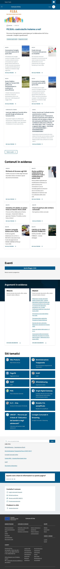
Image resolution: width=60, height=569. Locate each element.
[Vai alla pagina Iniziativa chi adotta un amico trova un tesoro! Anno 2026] (11, 220)
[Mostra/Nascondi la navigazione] (2, 7)
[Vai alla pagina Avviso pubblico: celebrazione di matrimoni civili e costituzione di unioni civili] (37, 198)
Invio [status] (52, 441)
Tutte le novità (11, 152)
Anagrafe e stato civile (23, 528)
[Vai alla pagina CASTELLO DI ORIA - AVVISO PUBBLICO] (37, 245)
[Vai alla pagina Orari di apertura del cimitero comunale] (37, 220)
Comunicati (46, 530)
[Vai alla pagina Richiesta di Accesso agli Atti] (11, 198)
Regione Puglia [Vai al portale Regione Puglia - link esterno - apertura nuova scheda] (8, 2)
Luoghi (45, 540)
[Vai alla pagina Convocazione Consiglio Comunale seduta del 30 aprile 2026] (10, 72)
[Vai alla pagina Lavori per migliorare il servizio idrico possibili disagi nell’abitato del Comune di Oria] (11, 143)
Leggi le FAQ (27, 548)
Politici (6, 533)
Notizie (45, 528)
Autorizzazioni (21, 530)
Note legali (36, 556)
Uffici (6, 532)
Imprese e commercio (23, 532)
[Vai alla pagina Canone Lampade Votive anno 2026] (10, 245)
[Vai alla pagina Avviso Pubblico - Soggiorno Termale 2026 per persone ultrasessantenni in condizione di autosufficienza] (10, 103)
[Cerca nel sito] (53, 6)
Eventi (45, 542)
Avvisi (45, 532)
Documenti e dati (9, 539)
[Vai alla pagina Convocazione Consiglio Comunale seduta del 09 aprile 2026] (37, 103)
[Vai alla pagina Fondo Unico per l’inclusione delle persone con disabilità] (37, 72)
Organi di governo (9, 528)
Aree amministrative (10, 530)
